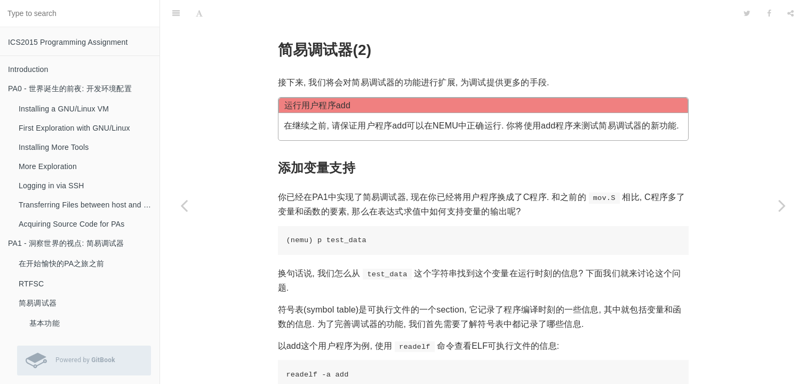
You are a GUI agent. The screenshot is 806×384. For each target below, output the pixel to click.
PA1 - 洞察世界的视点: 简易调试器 (66, 243)
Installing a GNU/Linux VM (64, 109)
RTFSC (31, 283)
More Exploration (48, 166)
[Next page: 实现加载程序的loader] (782, 205)
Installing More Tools (54, 147)
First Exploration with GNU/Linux (74, 128)
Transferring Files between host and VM (87, 205)
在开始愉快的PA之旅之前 (61, 263)
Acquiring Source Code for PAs (72, 224)
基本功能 (44, 323)
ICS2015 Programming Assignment (68, 42)
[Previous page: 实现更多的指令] (184, 205)
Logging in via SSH (51, 185)
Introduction (28, 69)
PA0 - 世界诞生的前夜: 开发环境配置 (70, 88)
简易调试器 (38, 303)
